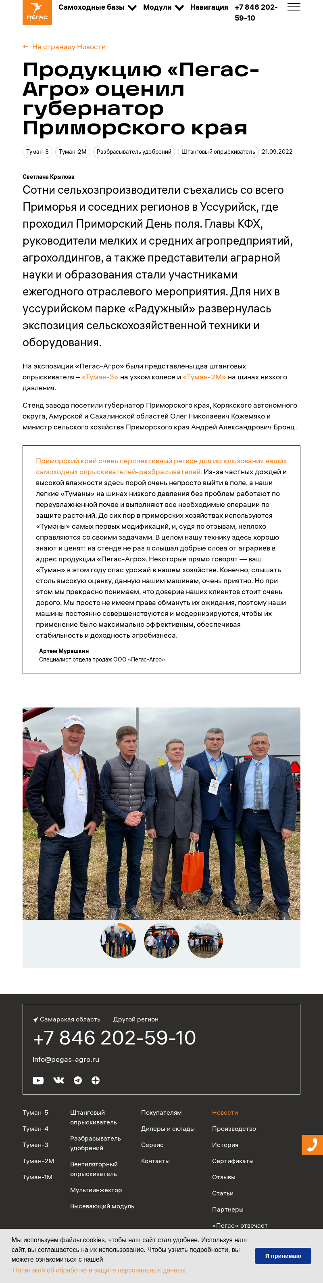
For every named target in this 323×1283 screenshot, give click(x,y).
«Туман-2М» (204, 376)
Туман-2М (73, 151)
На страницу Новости (69, 46)
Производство (234, 1128)
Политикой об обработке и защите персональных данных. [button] (100, 1270)
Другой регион (135, 1019)
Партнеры (228, 1209)
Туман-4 (35, 1128)
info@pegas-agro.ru (66, 1059)
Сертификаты (233, 1161)
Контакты (155, 1161)
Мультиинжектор (96, 1190)
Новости (225, 1112)
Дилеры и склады (168, 1128)
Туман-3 (37, 151)
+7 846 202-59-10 (114, 1037)
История (225, 1145)
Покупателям (161, 1112)
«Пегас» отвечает (240, 1225)
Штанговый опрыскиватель (218, 151)
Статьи (222, 1193)
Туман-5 (35, 1112)
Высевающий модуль (102, 1206)
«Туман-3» (100, 376)
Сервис (152, 1145)
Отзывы (223, 1177)
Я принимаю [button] (283, 1256)
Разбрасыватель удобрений (134, 151)
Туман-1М (37, 1177)
